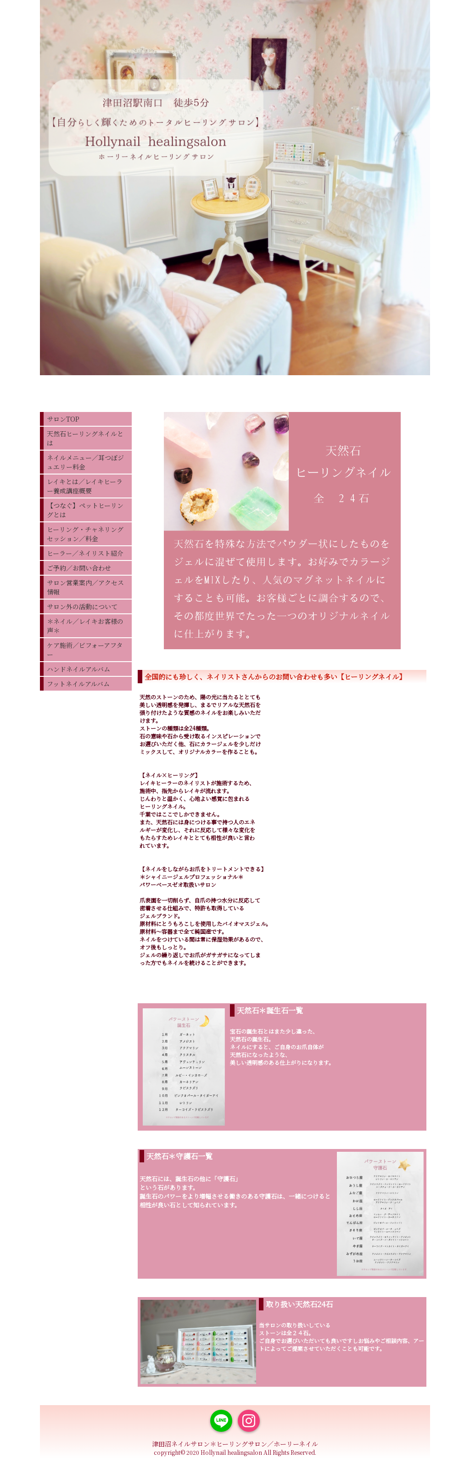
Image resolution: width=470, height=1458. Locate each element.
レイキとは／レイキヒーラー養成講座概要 (85, 486)
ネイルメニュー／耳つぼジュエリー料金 (85, 462)
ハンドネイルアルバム (78, 669)
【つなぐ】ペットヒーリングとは (85, 510)
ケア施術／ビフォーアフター (85, 649)
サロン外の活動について (82, 606)
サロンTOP (63, 418)
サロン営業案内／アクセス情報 (85, 587)
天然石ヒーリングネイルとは (85, 438)
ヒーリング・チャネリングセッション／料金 (85, 534)
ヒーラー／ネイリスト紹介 (85, 553)
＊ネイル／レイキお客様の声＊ (85, 626)
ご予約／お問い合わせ (79, 567)
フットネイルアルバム (78, 683)
